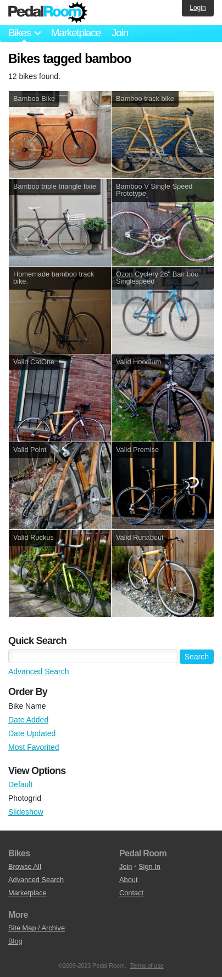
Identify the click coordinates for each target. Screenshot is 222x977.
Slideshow (25, 811)
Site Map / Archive (36, 928)
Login (198, 8)
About (128, 880)
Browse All (24, 866)
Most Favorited (33, 747)
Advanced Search (38, 671)
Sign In (149, 866)
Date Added (28, 719)
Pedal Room (47, 13)
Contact (131, 893)
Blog (15, 941)
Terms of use (147, 965)
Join (120, 32)
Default (20, 784)
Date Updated (32, 733)
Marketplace (75, 32)
